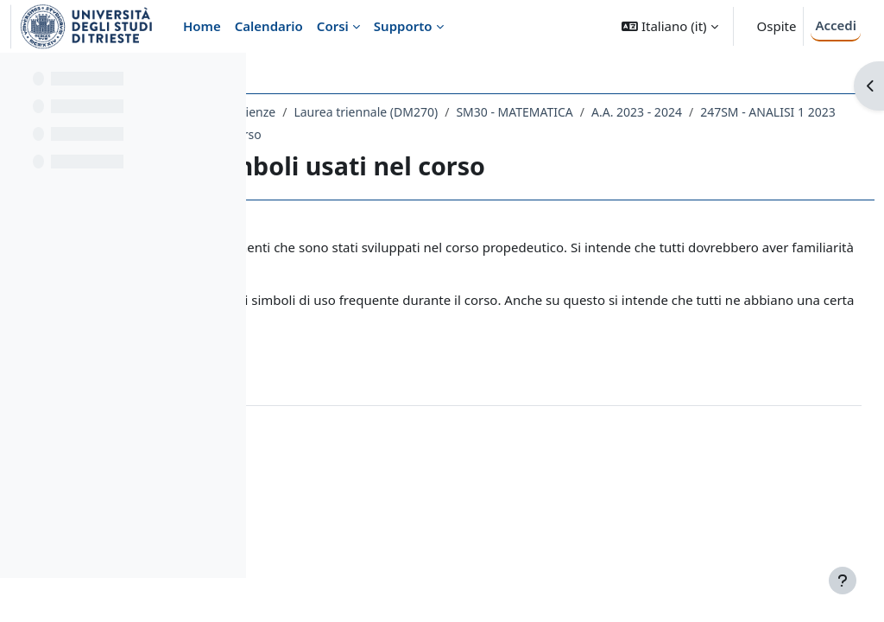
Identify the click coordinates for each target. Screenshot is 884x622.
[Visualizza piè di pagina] (842, 580)
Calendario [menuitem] (269, 26)
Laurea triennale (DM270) (607, 112)
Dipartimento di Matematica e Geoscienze (398, 112)
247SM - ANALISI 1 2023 (474, 134)
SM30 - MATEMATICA (756, 112)
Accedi (835, 25)
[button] (669, 26)
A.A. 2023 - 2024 (343, 134)
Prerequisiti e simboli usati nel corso (662, 134)
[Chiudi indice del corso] (18, 78)
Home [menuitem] (202, 26)
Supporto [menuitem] (403, 26)
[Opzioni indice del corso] (225, 78)
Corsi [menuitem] (333, 26)
